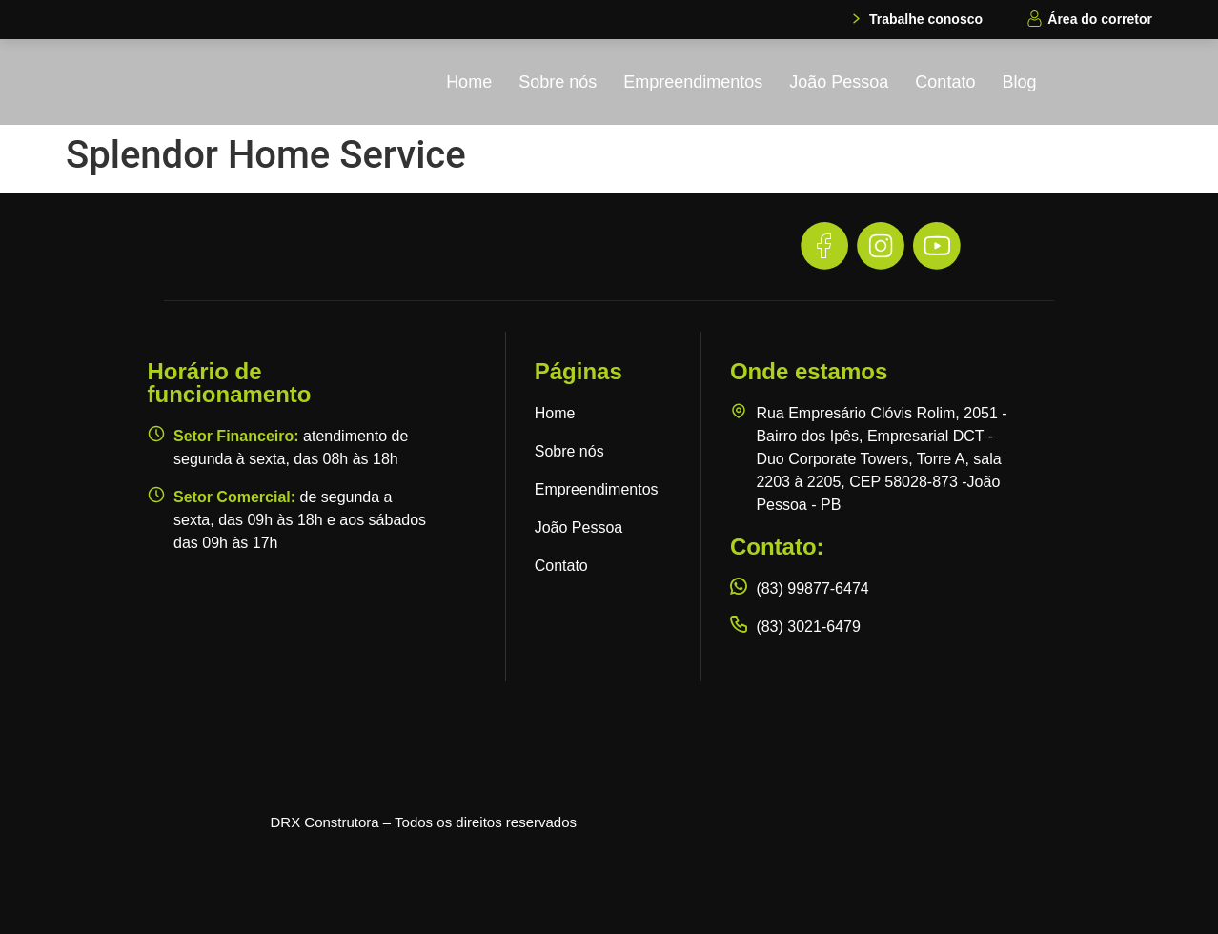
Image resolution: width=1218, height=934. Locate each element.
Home (469, 81)
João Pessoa (838, 81)
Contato (945, 81)
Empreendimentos (692, 81)
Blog (1019, 81)
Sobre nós (557, 81)
